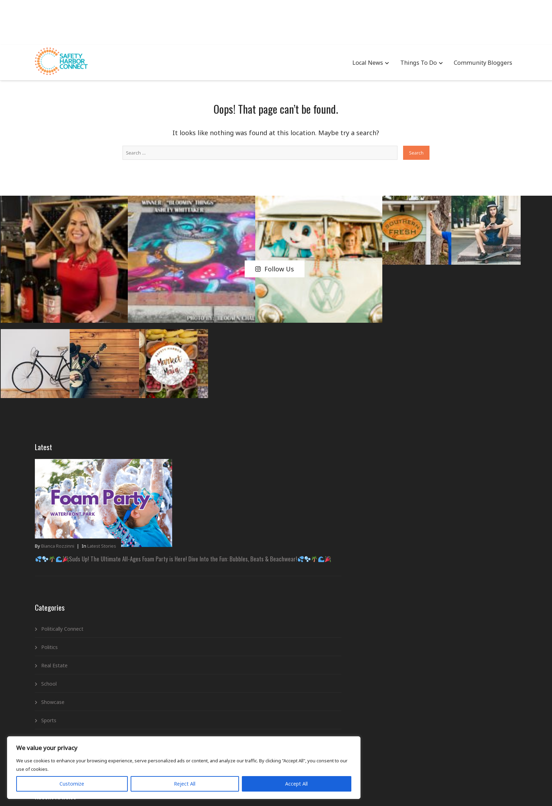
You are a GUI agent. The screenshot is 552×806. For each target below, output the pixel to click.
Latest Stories (131, 397)
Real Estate (84, 528)
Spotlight (81, 601)
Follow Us (274, 229)
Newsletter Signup (307, 790)
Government (226, 615)
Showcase (82, 564)
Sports (78, 583)
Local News (341, 63)
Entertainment (229, 578)
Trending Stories (89, 619)
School (79, 546)
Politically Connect (92, 491)
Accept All (138, 776)
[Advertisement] (276, 21)
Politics (79, 509)
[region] (91, 755)
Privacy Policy (265, 790)
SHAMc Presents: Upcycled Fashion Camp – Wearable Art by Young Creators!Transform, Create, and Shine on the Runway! (258, 389)
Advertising (231, 790)
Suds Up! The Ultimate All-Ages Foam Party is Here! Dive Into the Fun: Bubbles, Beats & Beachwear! (118, 417)
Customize (46, 776)
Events (220, 596)
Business (222, 542)
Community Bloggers (454, 63)
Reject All (92, 776)
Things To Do (391, 63)
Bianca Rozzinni (87, 397)
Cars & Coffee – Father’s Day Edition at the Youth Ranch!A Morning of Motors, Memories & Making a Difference (261, 432)
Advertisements (230, 523)
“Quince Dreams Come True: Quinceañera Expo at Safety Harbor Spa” (257, 465)
